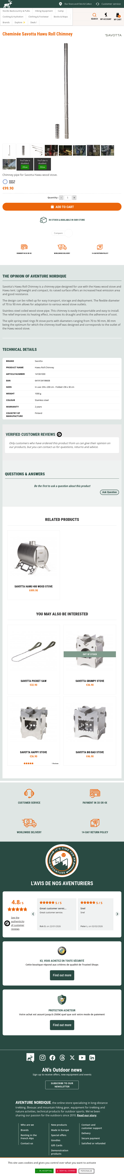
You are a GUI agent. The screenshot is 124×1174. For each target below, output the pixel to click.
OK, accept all (44, 1171)
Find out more (62, 975)
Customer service (29, 802)
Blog (31, 1057)
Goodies (55, 1140)
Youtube (82, 1058)
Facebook (52, 1058)
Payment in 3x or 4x (24, 253)
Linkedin (92, 1058)
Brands (25, 1130)
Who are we (27, 1124)
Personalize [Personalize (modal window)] (86, 1171)
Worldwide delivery (62, 253)
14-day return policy (100, 253)
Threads (62, 1058)
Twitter (72, 1058)
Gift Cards (56, 1145)
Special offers (58, 1135)
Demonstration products (59, 1152)
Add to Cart (65, 207)
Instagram (42, 1058)
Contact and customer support (92, 1126)
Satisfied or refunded (93, 1143)
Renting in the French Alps (29, 1137)
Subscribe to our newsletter (62, 1085)
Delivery (86, 1133)
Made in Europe (60, 1130)
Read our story (86, 1115)
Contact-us (27, 1143)
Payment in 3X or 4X (95, 802)
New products (59, 1124)
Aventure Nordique (33, 1102)
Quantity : (53, 197)
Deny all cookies (66, 1171)
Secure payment (91, 1138)
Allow (24, 167)
